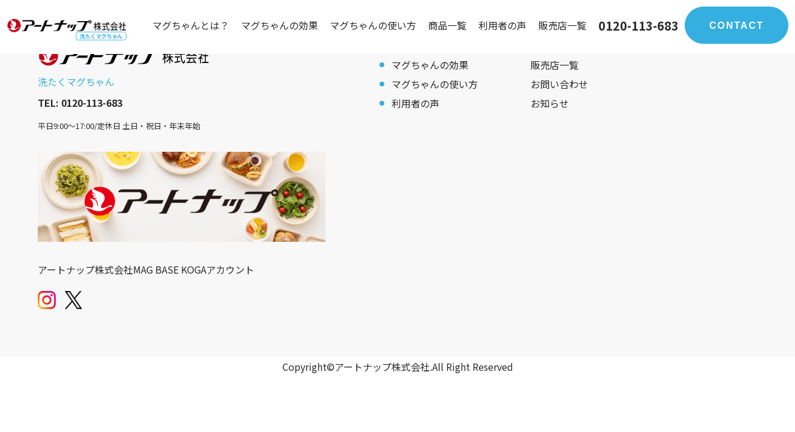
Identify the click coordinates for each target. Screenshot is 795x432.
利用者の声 (502, 25)
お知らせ (550, 103)
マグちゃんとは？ (190, 25)
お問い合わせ (559, 84)
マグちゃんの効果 (279, 25)
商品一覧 (447, 25)
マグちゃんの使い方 (373, 25)
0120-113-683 (638, 25)
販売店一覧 (562, 25)
